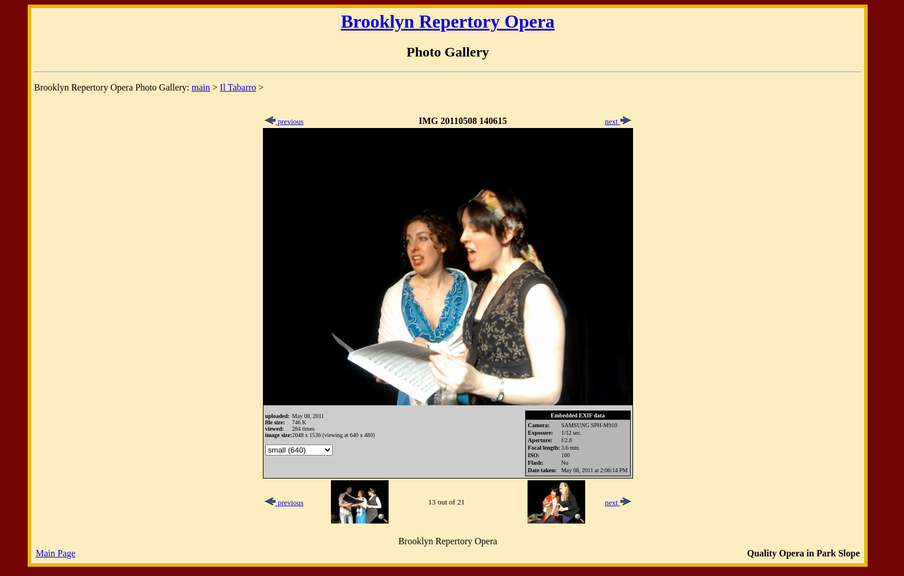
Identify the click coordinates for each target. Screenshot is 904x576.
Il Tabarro (238, 87)
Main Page (56, 553)
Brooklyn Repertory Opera (448, 21)
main (200, 87)
